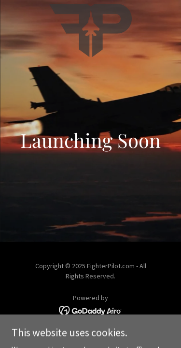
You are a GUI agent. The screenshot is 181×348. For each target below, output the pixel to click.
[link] (90, 8)
